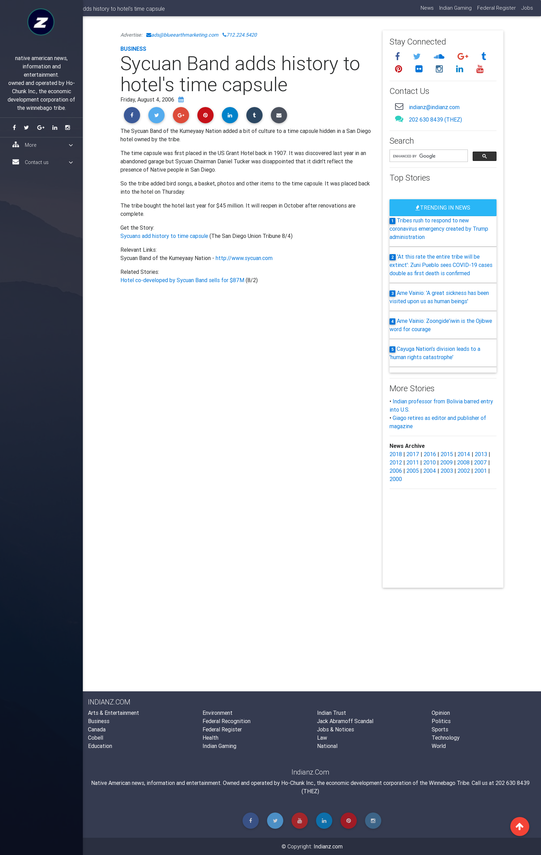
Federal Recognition (226, 721)
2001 (480, 470)
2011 (412, 462)
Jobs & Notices (335, 729)
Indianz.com (328, 846)
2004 (429, 470)
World (439, 745)
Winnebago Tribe (449, 782)
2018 (396, 454)
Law (322, 737)
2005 (412, 470)
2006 (396, 470)
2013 (481, 454)
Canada (97, 729)
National (327, 745)
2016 (430, 454)
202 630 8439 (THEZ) (435, 119)
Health (210, 737)
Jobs (527, 10)
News (426, 10)
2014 (464, 454)
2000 (396, 478)
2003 (447, 470)
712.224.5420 (240, 35)
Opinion (441, 712)
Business (133, 48)
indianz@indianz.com (434, 107)
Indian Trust (331, 712)
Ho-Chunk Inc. (297, 782)
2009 (446, 462)
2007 (480, 462)
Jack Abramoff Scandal (345, 721)
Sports (440, 729)
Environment (218, 712)
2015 (447, 454)
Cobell (95, 737)
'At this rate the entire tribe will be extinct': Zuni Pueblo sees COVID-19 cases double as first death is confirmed (441, 265)
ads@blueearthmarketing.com (182, 35)
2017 (412, 454)
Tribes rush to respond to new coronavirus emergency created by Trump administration (439, 228)
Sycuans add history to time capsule (164, 235)
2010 (429, 462)
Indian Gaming (455, 10)
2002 (464, 470)
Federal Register (496, 10)
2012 (396, 462)
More (42, 144)
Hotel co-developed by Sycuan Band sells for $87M (183, 280)
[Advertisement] (246, 359)
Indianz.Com (102, 11)
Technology (446, 737)
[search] (428, 156)
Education (100, 745)
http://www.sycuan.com (244, 257)
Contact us (42, 162)
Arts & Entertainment (113, 712)
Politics (441, 721)
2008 (463, 462)
